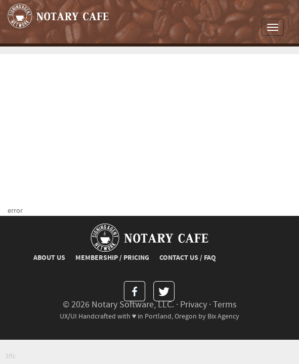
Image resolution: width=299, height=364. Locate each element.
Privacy (193, 304)
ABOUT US (49, 258)
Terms (225, 304)
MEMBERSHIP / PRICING (112, 258)
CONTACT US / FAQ (187, 258)
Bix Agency (223, 316)
